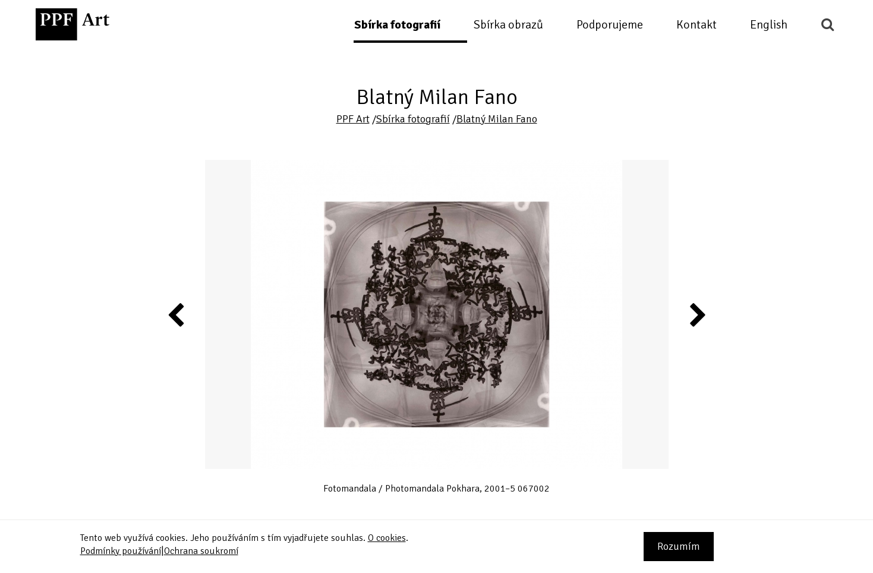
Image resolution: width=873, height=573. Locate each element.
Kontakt (696, 24)
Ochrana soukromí (201, 551)
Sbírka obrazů (508, 24)
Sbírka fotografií (397, 24)
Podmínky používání (120, 551)
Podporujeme (609, 24)
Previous (176, 314)
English (768, 24)
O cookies (387, 538)
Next (697, 314)
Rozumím (678, 546)
